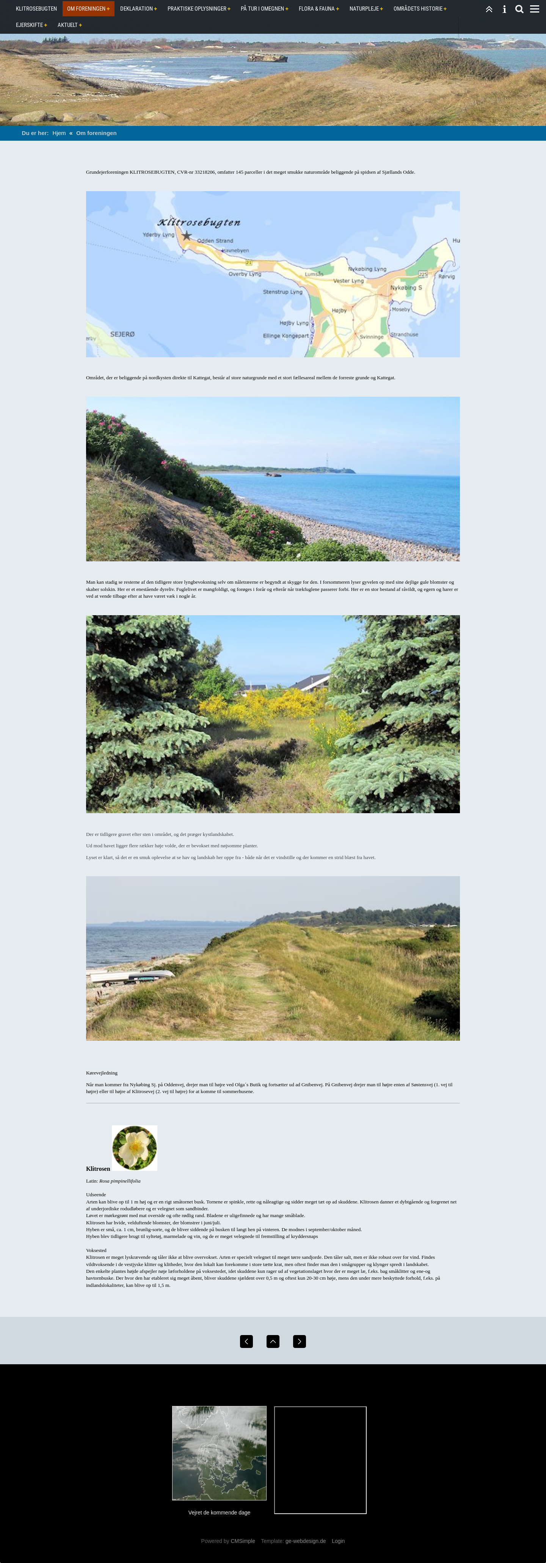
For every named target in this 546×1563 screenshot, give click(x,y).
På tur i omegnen (262, 8)
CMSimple (243, 1541)
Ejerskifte (29, 25)
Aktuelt (68, 25)
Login (338, 1541)
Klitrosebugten (36, 8)
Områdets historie (418, 8)
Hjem (59, 133)
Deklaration (136, 8)
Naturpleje (364, 8)
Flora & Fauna (317, 8)
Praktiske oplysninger (197, 8)
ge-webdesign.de (306, 1541)
